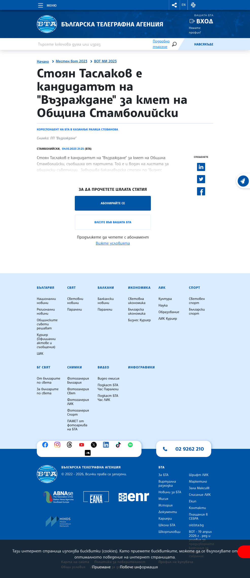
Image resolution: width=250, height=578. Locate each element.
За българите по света (48, 391)
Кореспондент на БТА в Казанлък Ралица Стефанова (77, 129)
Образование (168, 312)
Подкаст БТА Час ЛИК (108, 398)
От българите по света (48, 381)
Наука (163, 305)
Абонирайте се (113, 203)
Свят (71, 288)
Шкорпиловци (169, 532)
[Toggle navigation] (47, 4)
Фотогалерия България (78, 381)
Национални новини (46, 301)
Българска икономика (137, 312)
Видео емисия (108, 379)
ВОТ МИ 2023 (105, 61)
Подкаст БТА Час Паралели (108, 387)
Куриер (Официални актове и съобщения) (46, 341)
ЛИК (162, 288)
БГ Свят (43, 367)
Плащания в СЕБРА (198, 517)
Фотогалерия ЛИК (78, 402)
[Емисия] (186, 44)
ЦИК (40, 354)
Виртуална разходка (167, 484)
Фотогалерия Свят (78, 391)
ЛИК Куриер (167, 319)
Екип (192, 501)
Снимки (74, 367)
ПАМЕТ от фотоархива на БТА (77, 425)
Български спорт (197, 312)
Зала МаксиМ (199, 488)
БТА (161, 467)
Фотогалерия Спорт (78, 413)
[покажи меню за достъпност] (243, 552)
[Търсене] (174, 44)
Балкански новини (106, 301)
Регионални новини (46, 312)
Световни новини (75, 301)
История (165, 505)
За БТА (163, 475)
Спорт (194, 288)
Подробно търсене (161, 44)
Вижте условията (113, 243)
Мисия (163, 499)
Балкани (106, 288)
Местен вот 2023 (71, 61)
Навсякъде (203, 44)
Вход (204, 21)
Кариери (165, 519)
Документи (167, 512)
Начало (43, 62)
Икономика (139, 288)
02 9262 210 (189, 449)
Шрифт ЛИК (198, 475)
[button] (174, 5)
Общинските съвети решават (47, 324)
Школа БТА (166, 525)
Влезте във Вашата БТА (112, 222)
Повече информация (139, 566)
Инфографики (141, 367)
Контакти (197, 508)
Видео (103, 367)
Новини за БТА (169, 492)
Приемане (101, 566)
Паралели (74, 310)
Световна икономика (137, 301)
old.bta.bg (196, 525)
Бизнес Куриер (139, 320)
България (45, 288)
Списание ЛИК (200, 495)
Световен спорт (197, 301)
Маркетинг (198, 482)
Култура (165, 299)
